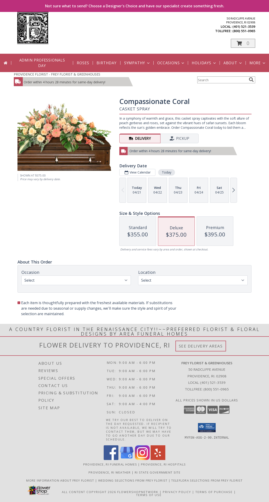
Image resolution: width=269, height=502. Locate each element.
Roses (83, 62)
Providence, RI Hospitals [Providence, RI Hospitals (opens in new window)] (163, 464)
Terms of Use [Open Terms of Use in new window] (149, 495)
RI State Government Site (157, 472)
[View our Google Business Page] (126, 459)
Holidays (204, 62)
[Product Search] (222, 80)
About (233, 62)
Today (166, 172)
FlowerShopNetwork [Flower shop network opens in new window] (137, 492)
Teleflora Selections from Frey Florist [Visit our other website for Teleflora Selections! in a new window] (207, 480)
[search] (251, 79)
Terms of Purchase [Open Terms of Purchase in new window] (214, 492)
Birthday (106, 62)
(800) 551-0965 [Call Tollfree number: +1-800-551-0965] (216, 389)
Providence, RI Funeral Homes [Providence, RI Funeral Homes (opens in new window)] (110, 464)
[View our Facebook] (111, 459)
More (257, 62)
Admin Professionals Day (42, 63)
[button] (243, 43)
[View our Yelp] (158, 459)
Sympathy (137, 62)
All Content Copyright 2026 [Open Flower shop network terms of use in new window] (89, 492)
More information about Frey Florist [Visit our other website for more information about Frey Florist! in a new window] (60, 480)
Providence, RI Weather (110, 472)
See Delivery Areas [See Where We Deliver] (201, 346)
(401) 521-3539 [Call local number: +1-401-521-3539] (243, 26)
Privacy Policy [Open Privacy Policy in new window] (177, 492)
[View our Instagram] (142, 459)
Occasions (171, 62)
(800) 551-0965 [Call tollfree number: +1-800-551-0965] (243, 31)
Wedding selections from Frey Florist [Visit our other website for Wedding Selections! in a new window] (133, 480)
